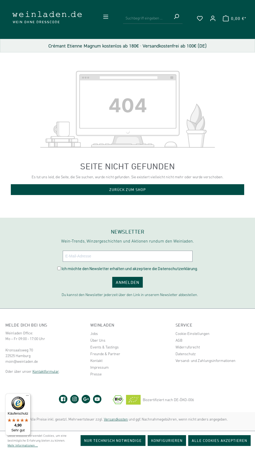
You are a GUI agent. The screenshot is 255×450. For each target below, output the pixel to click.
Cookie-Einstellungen (192, 333)
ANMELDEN (127, 282)
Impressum (99, 367)
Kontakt (96, 360)
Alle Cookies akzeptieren (219, 440)
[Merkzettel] (199, 18)
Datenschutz (185, 354)
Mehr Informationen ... (23, 445)
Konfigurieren (167, 440)
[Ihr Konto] (212, 18)
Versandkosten (116, 419)
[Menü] (105, 17)
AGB (178, 340)
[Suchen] (176, 18)
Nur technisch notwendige (113, 440)
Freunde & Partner (105, 354)
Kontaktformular (45, 371)
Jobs (94, 333)
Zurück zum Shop (127, 189)
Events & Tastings (104, 347)
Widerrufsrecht (187, 347)
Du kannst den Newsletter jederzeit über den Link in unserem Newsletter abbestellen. (130, 295)
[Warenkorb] (234, 18)
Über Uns (97, 340)
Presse (96, 374)
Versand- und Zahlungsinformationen (205, 360)
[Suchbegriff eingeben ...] (146, 18)
